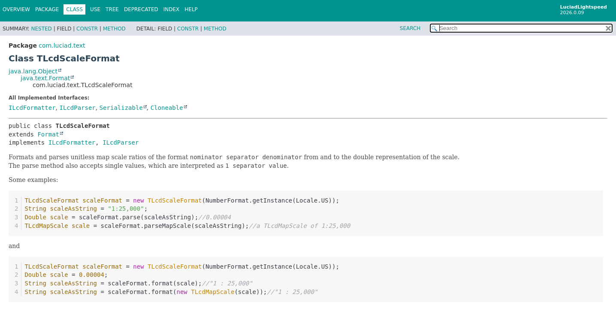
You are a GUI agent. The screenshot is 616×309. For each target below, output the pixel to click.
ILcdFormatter (32, 107)
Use (95, 9)
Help (191, 9)
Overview (16, 9)
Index (171, 9)
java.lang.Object (33, 71)
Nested (41, 29)
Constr (87, 29)
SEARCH (410, 28)
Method (114, 29)
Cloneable (167, 107)
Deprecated (141, 9)
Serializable (121, 107)
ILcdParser (77, 107)
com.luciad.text (62, 45)
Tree (112, 9)
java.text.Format (45, 78)
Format (48, 134)
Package (47, 9)
